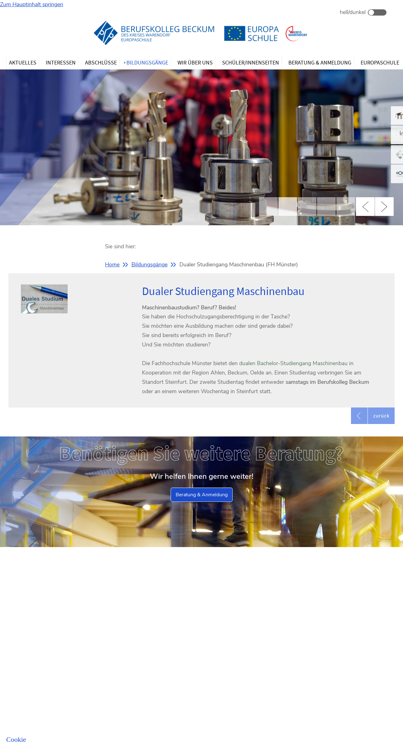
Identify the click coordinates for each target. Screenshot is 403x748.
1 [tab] (268, 206)
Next (384, 206)
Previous (365, 206)
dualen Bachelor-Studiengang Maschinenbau (293, 363)
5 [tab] (345, 206)
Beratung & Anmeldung (202, 494)
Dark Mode (377, 12)
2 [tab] (287, 206)
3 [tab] (307, 206)
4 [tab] (326, 206)
